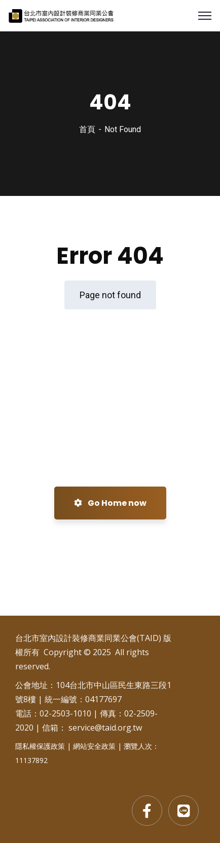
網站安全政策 (94, 746)
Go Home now (110, 503)
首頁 (87, 129)
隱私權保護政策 (40, 746)
